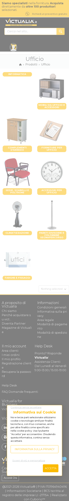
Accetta (50, 468)
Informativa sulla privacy (35, 449)
